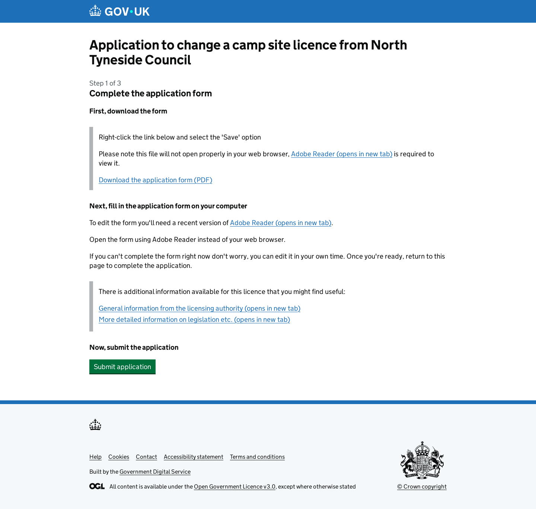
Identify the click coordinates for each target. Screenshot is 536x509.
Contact (146, 456)
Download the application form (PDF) (155, 180)
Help (95, 456)
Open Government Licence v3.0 (234, 486)
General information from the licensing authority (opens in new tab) (199, 308)
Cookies (118, 456)
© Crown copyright (422, 486)
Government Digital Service (155, 471)
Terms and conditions (257, 456)
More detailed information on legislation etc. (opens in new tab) (194, 319)
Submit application (122, 366)
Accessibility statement (193, 456)
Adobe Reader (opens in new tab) (341, 154)
